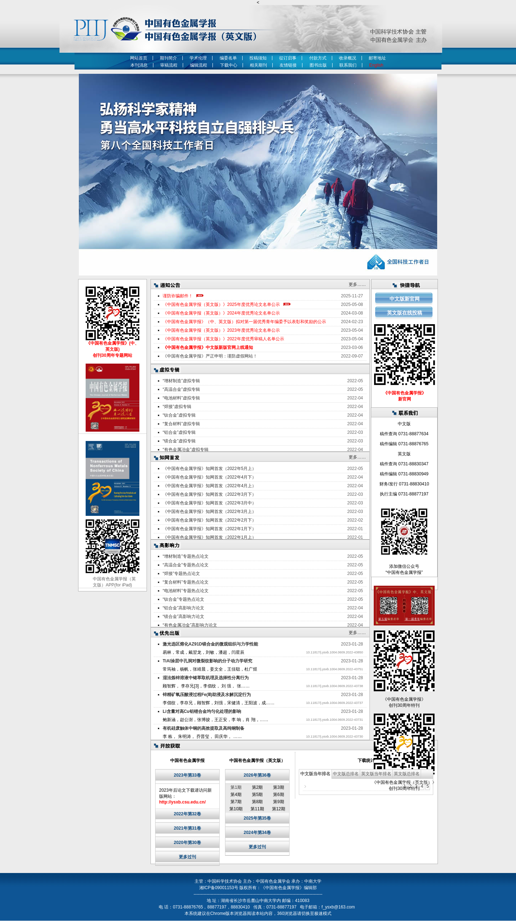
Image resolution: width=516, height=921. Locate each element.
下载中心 (228, 65)
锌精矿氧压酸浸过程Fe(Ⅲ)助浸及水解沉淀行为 (207, 694)
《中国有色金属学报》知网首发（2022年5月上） (209, 468)
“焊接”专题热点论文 (181, 573)
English (377, 65)
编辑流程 (198, 65)
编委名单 (228, 58)
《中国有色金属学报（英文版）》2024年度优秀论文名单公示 (221, 313)
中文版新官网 (405, 299)
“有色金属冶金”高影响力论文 (190, 625)
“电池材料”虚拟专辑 (181, 397)
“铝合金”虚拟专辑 (179, 432)
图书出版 (318, 65)
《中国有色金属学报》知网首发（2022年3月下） (209, 494)
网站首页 (138, 58)
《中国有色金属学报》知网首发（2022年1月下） (209, 528)
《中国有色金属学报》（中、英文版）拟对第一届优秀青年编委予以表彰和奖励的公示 (244, 321)
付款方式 (317, 58)
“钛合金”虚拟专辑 (179, 415)
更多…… (357, 284)
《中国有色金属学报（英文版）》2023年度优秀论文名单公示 (221, 330)
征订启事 (287, 58)
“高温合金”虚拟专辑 (181, 389)
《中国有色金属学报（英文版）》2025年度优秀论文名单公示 (221, 304)
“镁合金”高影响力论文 (183, 616)
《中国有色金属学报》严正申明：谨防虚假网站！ (210, 356)
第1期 (236, 787)
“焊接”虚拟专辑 (177, 406)
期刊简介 (168, 58)
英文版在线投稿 (404, 313)
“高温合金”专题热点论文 (186, 564)
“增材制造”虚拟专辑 (181, 380)
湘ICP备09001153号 (218, 887)
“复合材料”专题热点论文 (186, 582)
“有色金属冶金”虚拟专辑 (186, 449)
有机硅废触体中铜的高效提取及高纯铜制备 (203, 728)
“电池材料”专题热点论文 (186, 590)
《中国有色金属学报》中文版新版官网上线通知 (208, 347)
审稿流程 (168, 65)
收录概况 (347, 58)
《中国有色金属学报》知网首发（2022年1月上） (209, 537)
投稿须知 (258, 58)
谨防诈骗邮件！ (178, 295)
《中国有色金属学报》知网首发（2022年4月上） (209, 485)
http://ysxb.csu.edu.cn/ (182, 802)
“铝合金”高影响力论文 (183, 607)
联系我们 (348, 65)
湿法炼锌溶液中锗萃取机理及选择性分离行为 (206, 677)
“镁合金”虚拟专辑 (179, 440)
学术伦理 (198, 58)
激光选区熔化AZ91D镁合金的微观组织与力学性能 (210, 644)
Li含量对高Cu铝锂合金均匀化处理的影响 (202, 711)
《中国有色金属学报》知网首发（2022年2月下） (209, 520)
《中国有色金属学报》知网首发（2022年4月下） (209, 477)
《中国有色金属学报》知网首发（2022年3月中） (209, 502)
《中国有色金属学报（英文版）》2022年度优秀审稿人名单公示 (223, 338)
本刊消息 (139, 65)
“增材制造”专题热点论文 (186, 556)
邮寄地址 (377, 58)
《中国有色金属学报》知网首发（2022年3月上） (209, 511)
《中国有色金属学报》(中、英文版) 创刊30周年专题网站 (112, 349)
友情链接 (288, 65)
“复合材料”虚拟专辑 (181, 423)
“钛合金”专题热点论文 (183, 599)
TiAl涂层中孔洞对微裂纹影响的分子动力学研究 (207, 660)
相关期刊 (258, 65)
